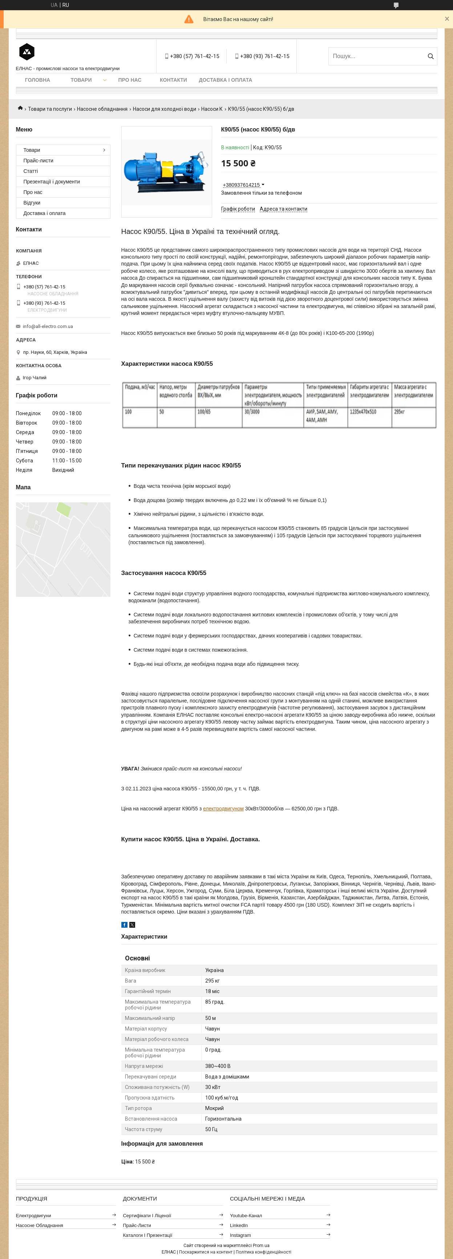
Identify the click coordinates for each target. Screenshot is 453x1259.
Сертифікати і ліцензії (147, 1215)
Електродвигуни (33, 1215)
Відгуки (32, 203)
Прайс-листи (38, 160)
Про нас (130, 80)
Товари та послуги (50, 109)
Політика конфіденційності (263, 1252)
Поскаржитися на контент (205, 1252)
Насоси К (212, 109)
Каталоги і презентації (147, 1235)
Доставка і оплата (225, 80)
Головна (37, 80)
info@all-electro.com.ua (48, 326)
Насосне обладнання (102, 109)
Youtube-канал (246, 1215)
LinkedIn (239, 1225)
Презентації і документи (52, 182)
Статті (31, 171)
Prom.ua (261, 1245)
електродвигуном (223, 808)
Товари (81, 80)
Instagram (240, 1235)
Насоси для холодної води (164, 109)
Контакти (173, 80)
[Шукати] (431, 56)
